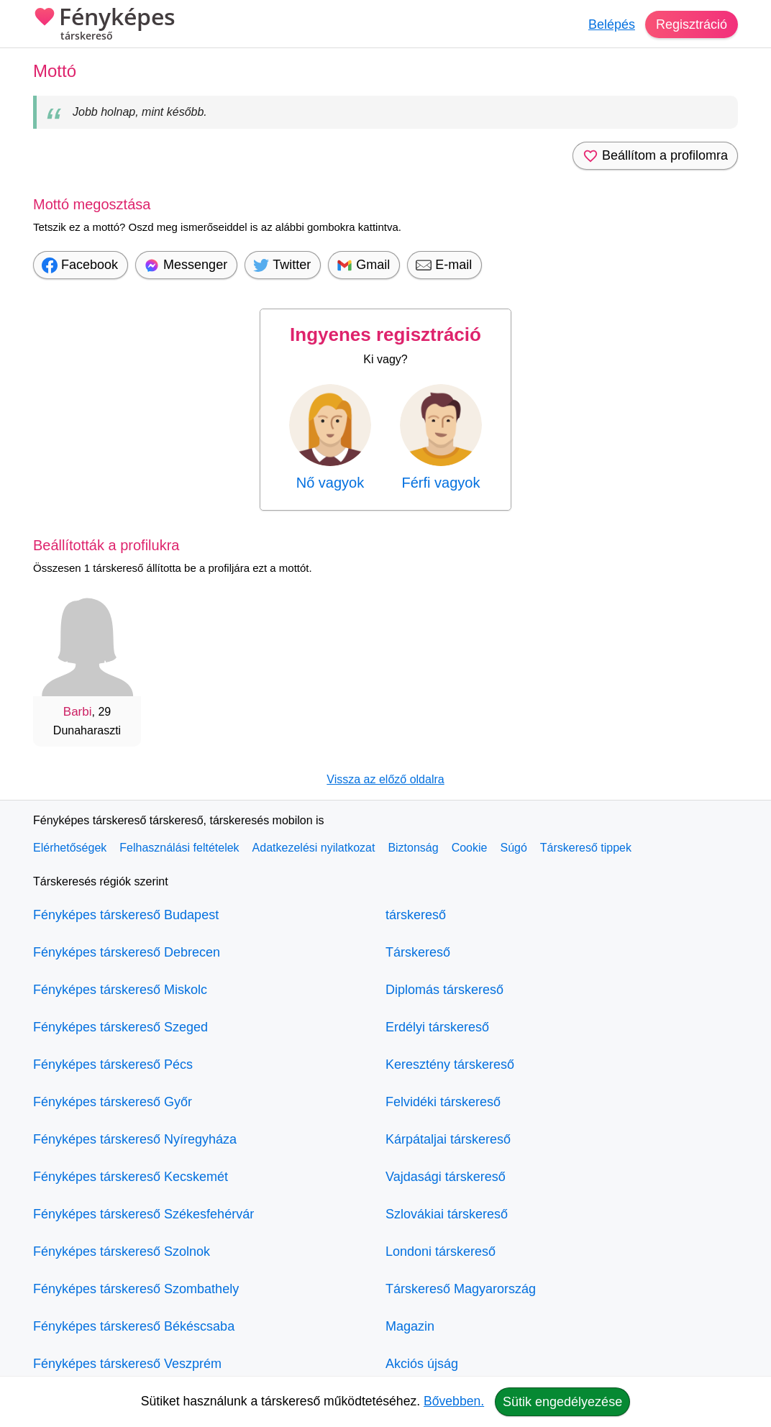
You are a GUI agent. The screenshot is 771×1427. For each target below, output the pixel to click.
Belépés (611, 24)
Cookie (470, 848)
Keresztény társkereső (450, 1064)
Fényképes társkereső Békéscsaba (133, 1326)
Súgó (513, 848)
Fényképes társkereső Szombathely (136, 1289)
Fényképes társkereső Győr (112, 1102)
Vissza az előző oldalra (385, 779)
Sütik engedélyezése (562, 1402)
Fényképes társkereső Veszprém (127, 1364)
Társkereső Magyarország (461, 1289)
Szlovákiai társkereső (447, 1214)
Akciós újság (422, 1364)
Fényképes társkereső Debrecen (126, 952)
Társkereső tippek (585, 848)
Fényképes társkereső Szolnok (121, 1251)
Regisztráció (691, 24)
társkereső (416, 915)
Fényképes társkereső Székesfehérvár (143, 1214)
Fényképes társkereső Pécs (113, 1064)
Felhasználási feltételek (179, 848)
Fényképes (104, 25)
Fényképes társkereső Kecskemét (130, 1177)
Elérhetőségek (69, 848)
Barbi (77, 712)
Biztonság (413, 848)
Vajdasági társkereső (446, 1177)
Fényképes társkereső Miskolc (120, 990)
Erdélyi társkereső (437, 1027)
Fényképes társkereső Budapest (126, 915)
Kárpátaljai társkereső (448, 1139)
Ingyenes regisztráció (385, 334)
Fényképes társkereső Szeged (120, 1027)
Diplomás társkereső (444, 990)
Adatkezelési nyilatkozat (313, 848)
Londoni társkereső (441, 1251)
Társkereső (418, 952)
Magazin (410, 1326)
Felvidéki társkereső (443, 1102)
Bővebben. (454, 1401)
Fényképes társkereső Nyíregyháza (135, 1139)
